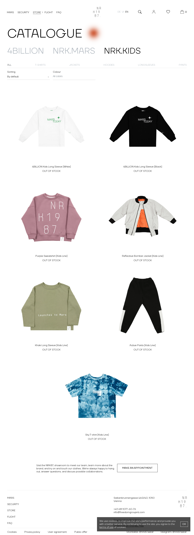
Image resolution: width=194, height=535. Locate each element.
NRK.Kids (124, 51)
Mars (10, 12)
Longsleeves (146, 64)
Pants (183, 64)
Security (24, 12)
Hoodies (109, 64)
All (9, 64)
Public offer (81, 531)
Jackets (74, 64)
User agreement (57, 531)
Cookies (12, 531)
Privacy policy (32, 531)
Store (37, 12)
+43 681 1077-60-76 (125, 508)
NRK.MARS (75, 51)
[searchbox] (74, 76)
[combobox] (28, 77)
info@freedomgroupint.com (129, 511)
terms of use (106, 527)
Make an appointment (137, 466)
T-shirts (40, 64)
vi (123, 11)
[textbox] (13, 76)
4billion (26, 51)
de (118, 11)
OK (184, 524)
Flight (49, 12)
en (126, 11)
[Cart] (183, 12)
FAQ (59, 12)
